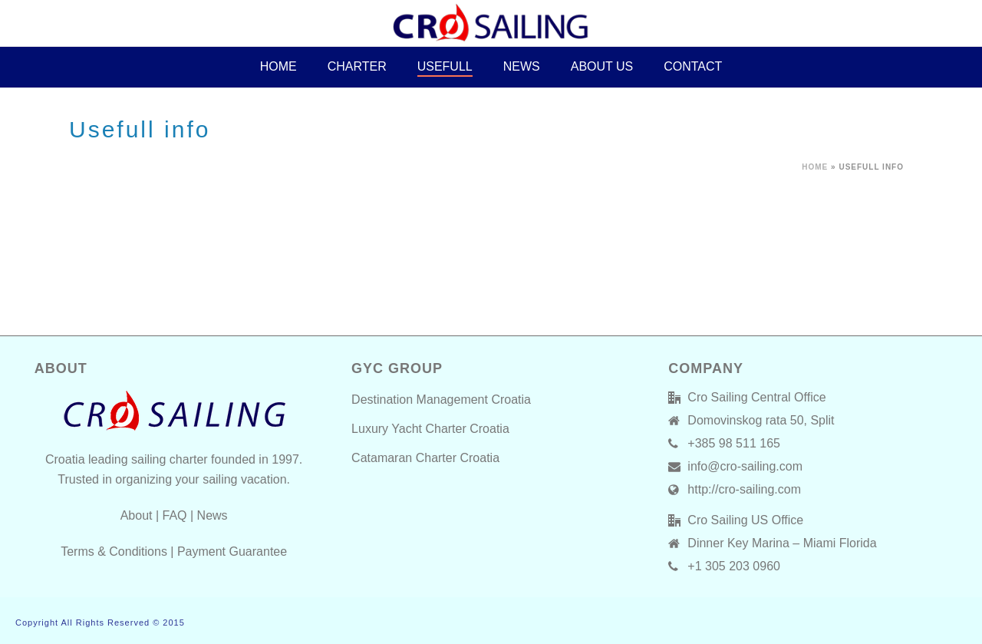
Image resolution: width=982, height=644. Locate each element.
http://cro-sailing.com (744, 489)
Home (815, 167)
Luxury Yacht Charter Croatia (430, 428)
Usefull (445, 66)
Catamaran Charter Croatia (425, 457)
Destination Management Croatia (441, 399)
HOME (278, 66)
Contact (693, 66)
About (136, 515)
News (521, 66)
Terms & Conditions (114, 551)
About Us (602, 66)
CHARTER (357, 66)
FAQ (175, 515)
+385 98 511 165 (733, 443)
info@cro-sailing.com (744, 466)
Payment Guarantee (232, 551)
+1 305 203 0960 (733, 566)
